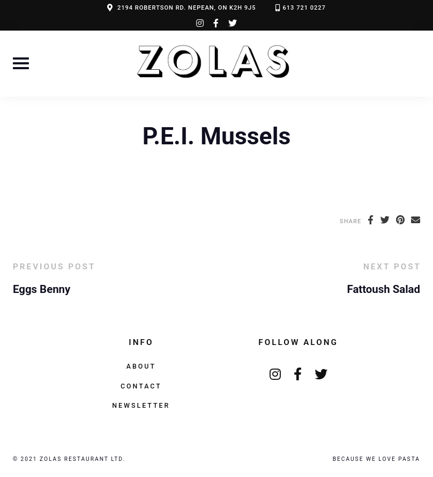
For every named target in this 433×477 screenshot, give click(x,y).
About (141, 366)
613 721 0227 (304, 7)
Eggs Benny (41, 289)
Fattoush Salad (383, 289)
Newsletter (141, 405)
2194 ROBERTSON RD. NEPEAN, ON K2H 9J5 (186, 7)
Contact (141, 386)
